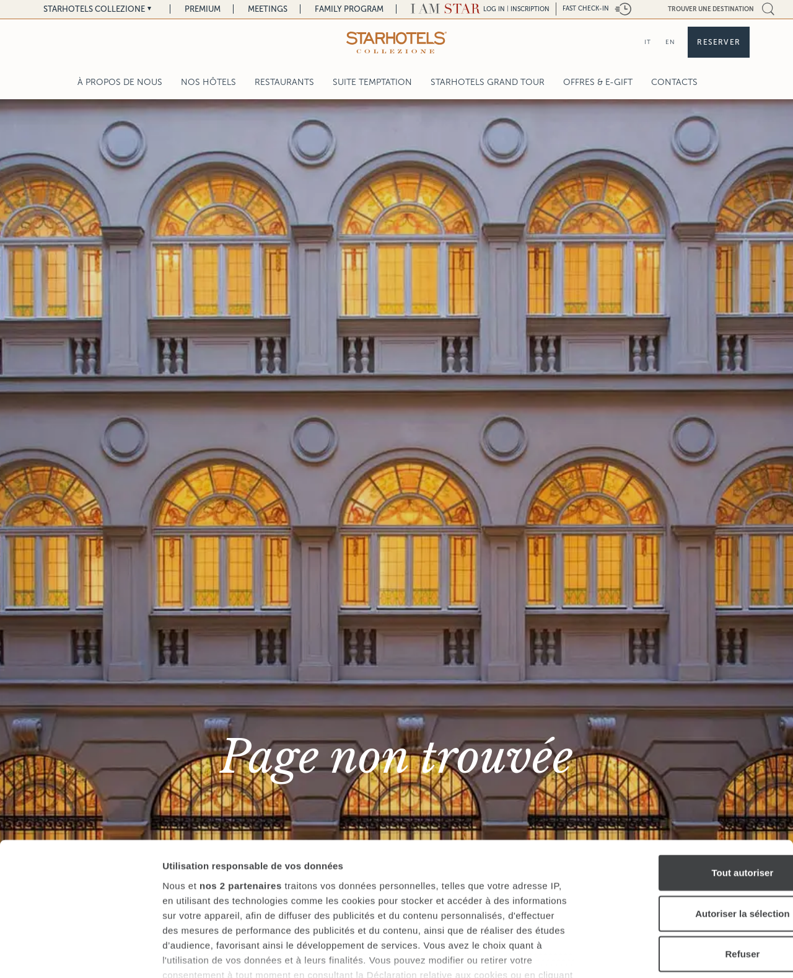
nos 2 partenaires (240, 801)
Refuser (689, 870)
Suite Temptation (372, 82)
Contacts (674, 82)
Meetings (267, 9)
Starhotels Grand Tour (488, 82)
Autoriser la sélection (689, 829)
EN (670, 41)
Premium (203, 9)
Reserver (718, 42)
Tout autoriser (690, 788)
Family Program (349, 9)
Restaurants (284, 82)
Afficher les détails (682, 953)
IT (647, 41)
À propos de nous (119, 82)
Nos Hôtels (208, 82)
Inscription (530, 9)
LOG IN (494, 9)
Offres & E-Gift (598, 82)
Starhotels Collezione (94, 9)
